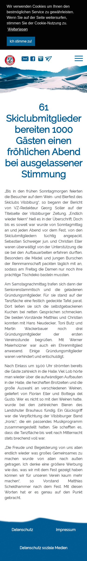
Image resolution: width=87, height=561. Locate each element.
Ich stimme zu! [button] (21, 41)
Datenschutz (22, 530)
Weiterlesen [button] (17, 29)
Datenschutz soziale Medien (43, 548)
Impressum (66, 530)
